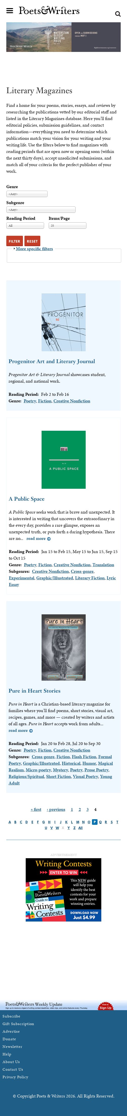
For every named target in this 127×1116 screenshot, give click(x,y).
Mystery (60, 770)
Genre (12, 186)
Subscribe (11, 1016)
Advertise (11, 1031)
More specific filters (34, 248)
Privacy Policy (15, 1077)
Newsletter (12, 1046)
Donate (9, 1039)
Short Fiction (58, 776)
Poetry (30, 401)
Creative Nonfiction (71, 401)
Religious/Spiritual (26, 776)
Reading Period (20, 218)
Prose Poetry (96, 770)
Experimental (21, 578)
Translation (103, 564)
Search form (118, 14)
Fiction (44, 401)
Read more (36, 538)
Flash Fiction (84, 756)
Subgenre (15, 202)
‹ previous (56, 809)
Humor (89, 763)
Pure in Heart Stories (34, 690)
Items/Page (59, 218)
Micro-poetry (38, 770)
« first (36, 809)
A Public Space (27, 498)
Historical (71, 763)
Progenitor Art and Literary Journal (52, 361)
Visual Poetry (85, 776)
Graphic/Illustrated (54, 578)
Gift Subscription (18, 1024)
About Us (11, 1062)
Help (7, 1054)
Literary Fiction (90, 578)
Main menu (9, 10)
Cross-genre (82, 571)
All (80, 828)
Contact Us (13, 1069)
